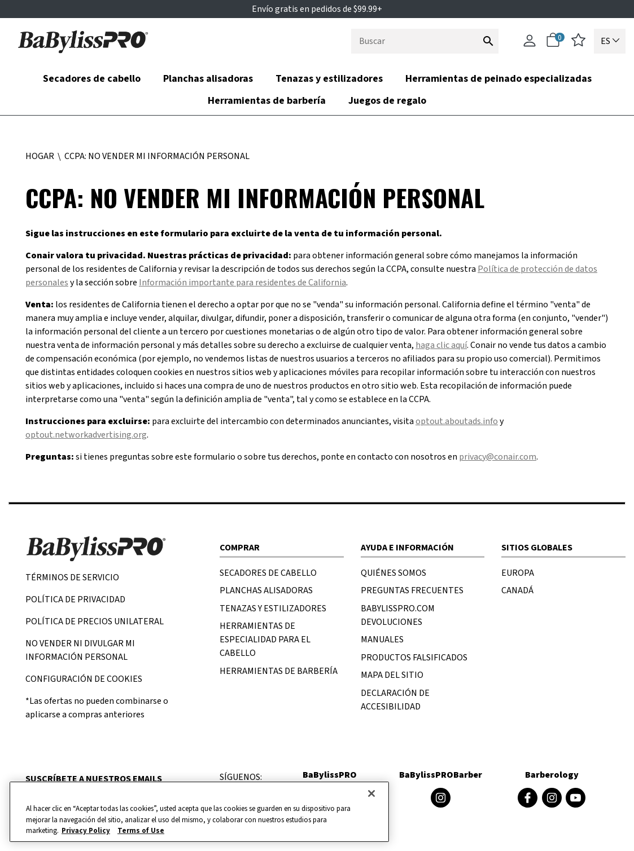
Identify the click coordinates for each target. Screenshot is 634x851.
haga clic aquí (441, 345)
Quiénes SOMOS (393, 573)
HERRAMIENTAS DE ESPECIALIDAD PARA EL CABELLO (265, 639)
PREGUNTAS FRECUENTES (412, 590)
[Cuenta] (529, 45)
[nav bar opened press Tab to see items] (317, 89)
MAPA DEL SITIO (392, 675)
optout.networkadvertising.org (86, 435)
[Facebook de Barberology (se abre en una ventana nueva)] (527, 798)
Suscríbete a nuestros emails (93, 779)
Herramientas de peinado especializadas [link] (498, 79)
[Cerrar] (371, 793)
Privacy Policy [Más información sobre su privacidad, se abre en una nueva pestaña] (86, 831)
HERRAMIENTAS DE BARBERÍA (279, 671)
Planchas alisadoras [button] (208, 79)
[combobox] (425, 41)
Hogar (40, 156)
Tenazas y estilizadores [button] (329, 79)
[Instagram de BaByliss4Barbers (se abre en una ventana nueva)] (441, 798)
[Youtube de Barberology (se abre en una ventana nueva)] (575, 798)
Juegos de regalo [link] (387, 101)
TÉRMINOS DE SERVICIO (72, 577)
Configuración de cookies (83, 679)
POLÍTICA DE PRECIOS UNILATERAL (94, 621)
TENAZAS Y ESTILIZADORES (273, 608)
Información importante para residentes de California (242, 282)
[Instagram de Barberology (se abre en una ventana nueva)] (552, 798)
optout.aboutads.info (457, 421)
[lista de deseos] (578, 44)
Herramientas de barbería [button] (267, 101)
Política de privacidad (75, 599)
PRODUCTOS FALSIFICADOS (414, 657)
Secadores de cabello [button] (92, 79)
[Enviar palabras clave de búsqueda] (488, 40)
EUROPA (517, 573)
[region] (199, 812)
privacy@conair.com (497, 457)
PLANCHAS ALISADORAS (266, 590)
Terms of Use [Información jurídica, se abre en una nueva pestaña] (140, 831)
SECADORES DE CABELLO (268, 573)
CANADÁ (517, 590)
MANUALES (382, 639)
